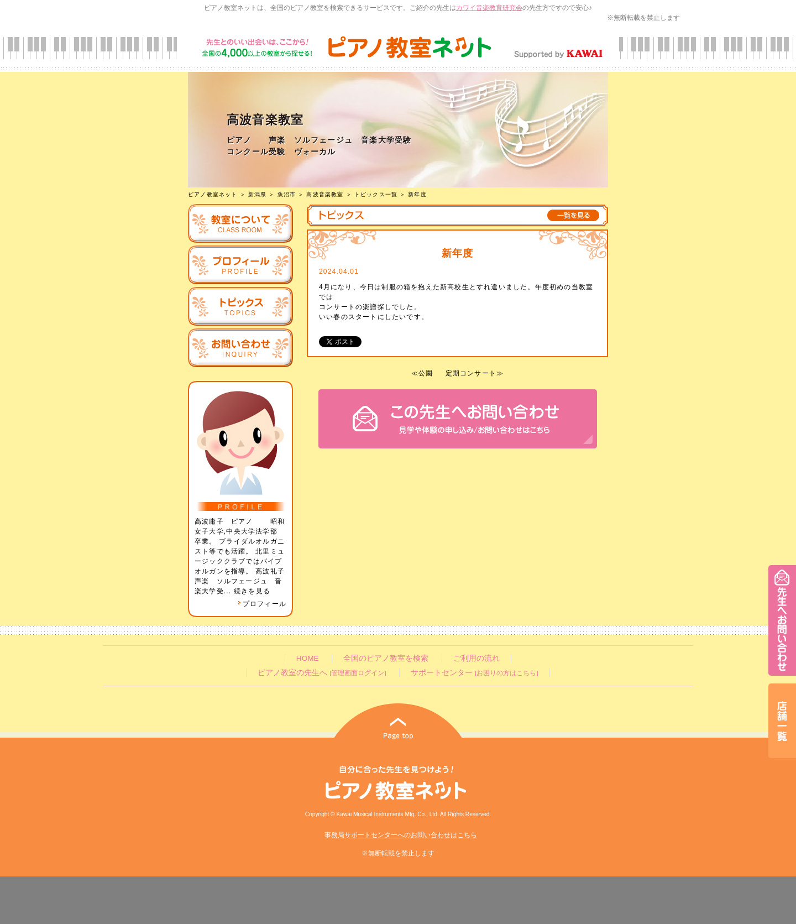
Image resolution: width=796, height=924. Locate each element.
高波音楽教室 (324, 194)
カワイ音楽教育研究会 (489, 8)
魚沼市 (286, 194)
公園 (425, 373)
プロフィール (262, 604)
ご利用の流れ (476, 658)
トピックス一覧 (375, 194)
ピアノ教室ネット (213, 194)
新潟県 (257, 194)
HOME (307, 658)
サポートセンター (474, 673)
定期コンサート (471, 373)
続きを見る (252, 591)
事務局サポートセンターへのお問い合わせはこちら (400, 835)
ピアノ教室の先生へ (322, 673)
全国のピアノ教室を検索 (385, 658)
